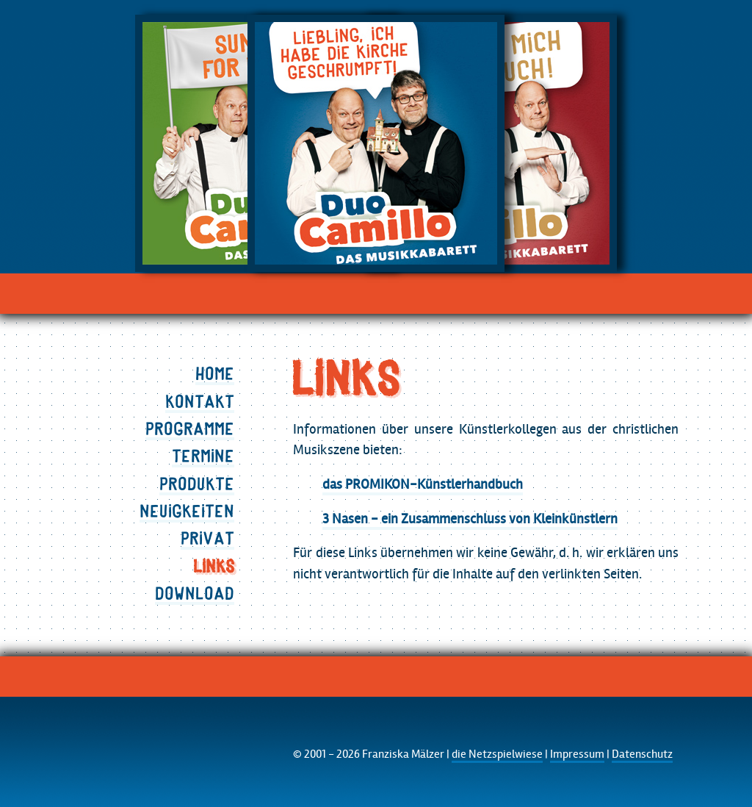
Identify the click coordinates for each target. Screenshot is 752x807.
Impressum (577, 754)
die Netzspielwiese (497, 754)
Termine (203, 455)
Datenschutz (642, 754)
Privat (207, 538)
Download (194, 593)
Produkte (196, 483)
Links (213, 566)
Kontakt (199, 401)
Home (214, 373)
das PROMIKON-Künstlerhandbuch (422, 484)
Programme (189, 428)
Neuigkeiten (187, 510)
